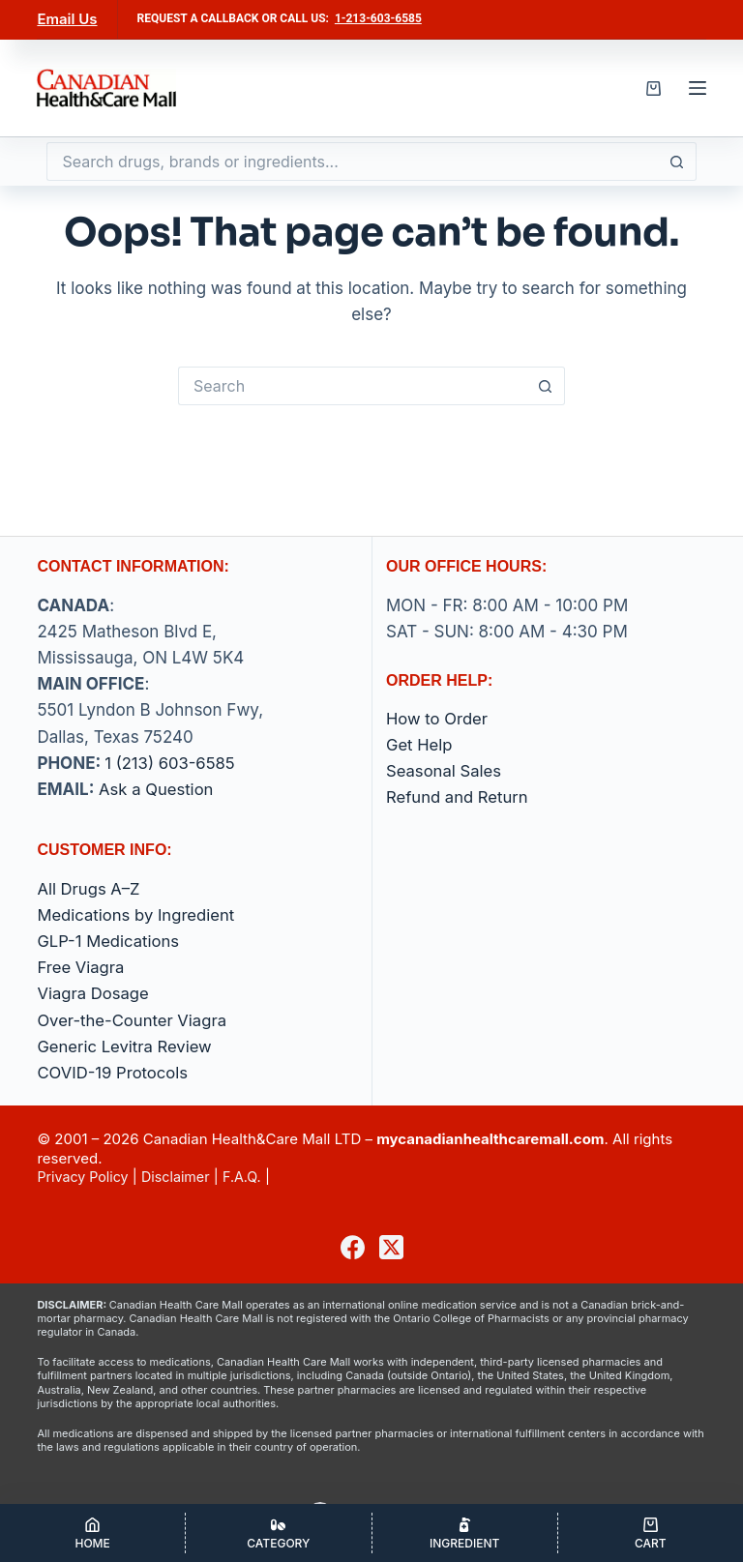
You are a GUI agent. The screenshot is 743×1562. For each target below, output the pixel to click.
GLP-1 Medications (109, 941)
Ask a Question (157, 789)
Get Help (420, 744)
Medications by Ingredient (137, 915)
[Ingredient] (464, 1533)
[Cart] (650, 1533)
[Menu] (697, 88)
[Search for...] (351, 161)
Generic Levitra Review (126, 1046)
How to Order (438, 718)
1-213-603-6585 (378, 18)
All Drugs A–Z (89, 889)
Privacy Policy (85, 1176)
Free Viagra (81, 967)
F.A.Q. (251, 1176)
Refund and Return (458, 797)
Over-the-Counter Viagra (133, 1020)
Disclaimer (182, 1176)
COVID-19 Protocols (114, 1072)
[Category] (278, 1533)
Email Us (67, 19)
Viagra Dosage (94, 993)
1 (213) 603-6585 (170, 763)
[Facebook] (353, 1247)
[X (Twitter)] (391, 1247)
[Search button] (677, 161)
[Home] (92, 1533)
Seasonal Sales (445, 771)
